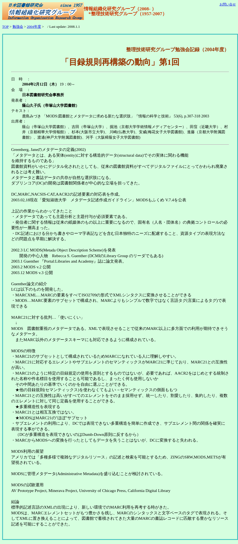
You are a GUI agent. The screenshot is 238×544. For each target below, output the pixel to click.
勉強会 (18, 27)
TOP (5, 27)
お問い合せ (227, 4)
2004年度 (34, 27)
